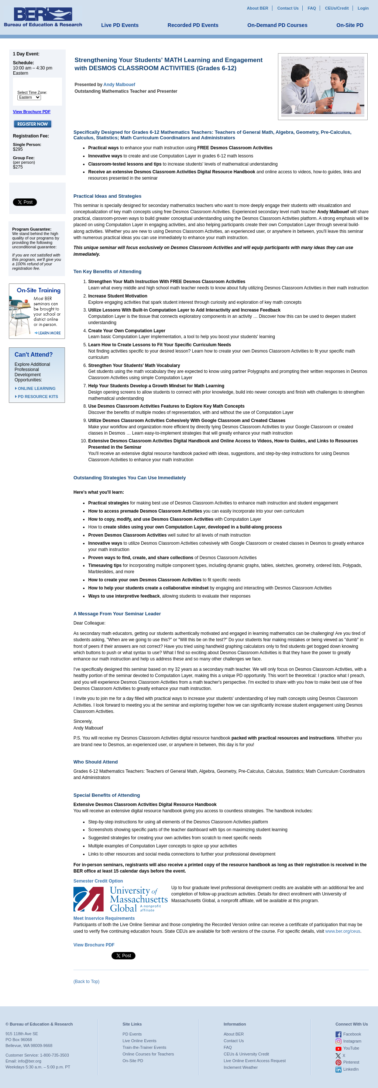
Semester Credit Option (98, 881)
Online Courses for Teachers (148, 1054)
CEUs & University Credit (246, 1054)
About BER (257, 8)
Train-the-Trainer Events (144, 1047)
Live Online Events (140, 1040)
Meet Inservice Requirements (104, 918)
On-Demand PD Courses (277, 25)
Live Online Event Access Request (255, 1060)
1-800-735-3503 (54, 1055)
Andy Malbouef (119, 84)
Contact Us (288, 8)
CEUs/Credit (337, 8)
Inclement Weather (241, 1067)
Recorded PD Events (193, 25)
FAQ (312, 8)
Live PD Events (119, 25)
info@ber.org (29, 1061)
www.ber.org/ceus (342, 931)
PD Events (132, 1034)
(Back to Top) (86, 981)
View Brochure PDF (32, 111)
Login (363, 8)
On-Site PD (350, 25)
